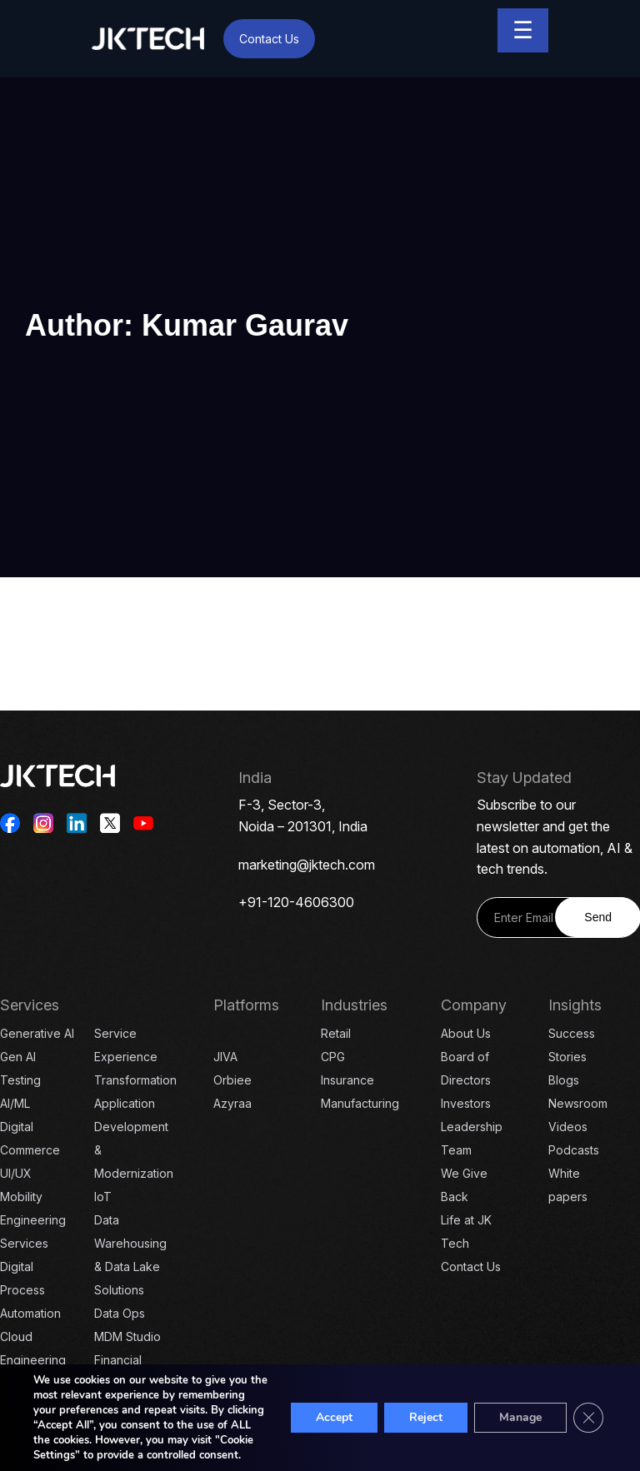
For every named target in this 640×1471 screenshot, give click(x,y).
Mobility (21, 1196)
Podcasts (573, 1150)
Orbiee (232, 1080)
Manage (520, 1417)
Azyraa (232, 1103)
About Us (466, 1033)
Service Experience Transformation (135, 1056)
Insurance (347, 1080)
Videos (568, 1126)
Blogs (563, 1080)
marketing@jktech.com (306, 864)
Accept (334, 1417)
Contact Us (269, 39)
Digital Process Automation (30, 1289)
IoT (103, 1196)
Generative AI (37, 1033)
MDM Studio (127, 1336)
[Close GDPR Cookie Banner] (588, 1418)
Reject (425, 1417)
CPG (333, 1057)
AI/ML (15, 1103)
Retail (336, 1033)
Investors (466, 1103)
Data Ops (119, 1313)
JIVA (225, 1057)
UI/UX (16, 1173)
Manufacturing (360, 1103)
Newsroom (578, 1103)
